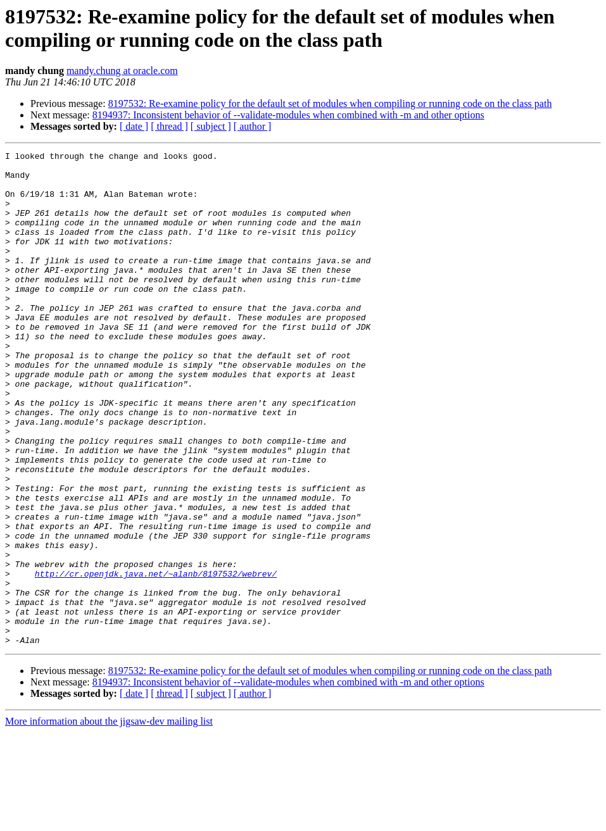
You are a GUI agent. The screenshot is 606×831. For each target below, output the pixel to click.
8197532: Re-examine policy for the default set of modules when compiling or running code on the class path (330, 103)
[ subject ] (211, 126)
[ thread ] (169, 126)
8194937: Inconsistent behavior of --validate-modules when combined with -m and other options (288, 114)
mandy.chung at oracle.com (122, 70)
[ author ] (253, 126)
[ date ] (134, 126)
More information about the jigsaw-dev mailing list (109, 820)
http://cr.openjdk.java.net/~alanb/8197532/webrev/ (156, 659)
